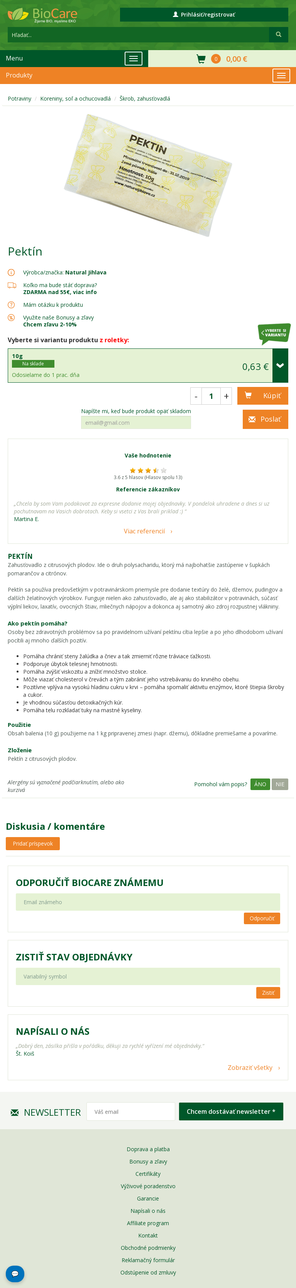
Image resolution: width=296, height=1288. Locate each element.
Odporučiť (262, 918)
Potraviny (19, 98)
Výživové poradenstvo (148, 1186)
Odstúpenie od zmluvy (148, 1272)
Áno (260, 784)
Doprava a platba (148, 1149)
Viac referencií (144, 531)
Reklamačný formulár (148, 1260)
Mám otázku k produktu (53, 304)
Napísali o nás (148, 1210)
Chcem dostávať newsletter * (231, 1111)
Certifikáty (148, 1173)
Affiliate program (148, 1223)
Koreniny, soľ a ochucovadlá (75, 98)
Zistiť (268, 992)
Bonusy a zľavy (148, 1161)
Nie (280, 784)
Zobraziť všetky (250, 1067)
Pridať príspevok (33, 843)
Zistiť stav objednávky (74, 957)
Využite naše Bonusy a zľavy (58, 321)
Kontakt (148, 1235)
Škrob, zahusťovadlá (145, 98)
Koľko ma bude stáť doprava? (60, 285)
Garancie (148, 1198)
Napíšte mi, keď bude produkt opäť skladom (136, 411)
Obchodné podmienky (148, 1247)
